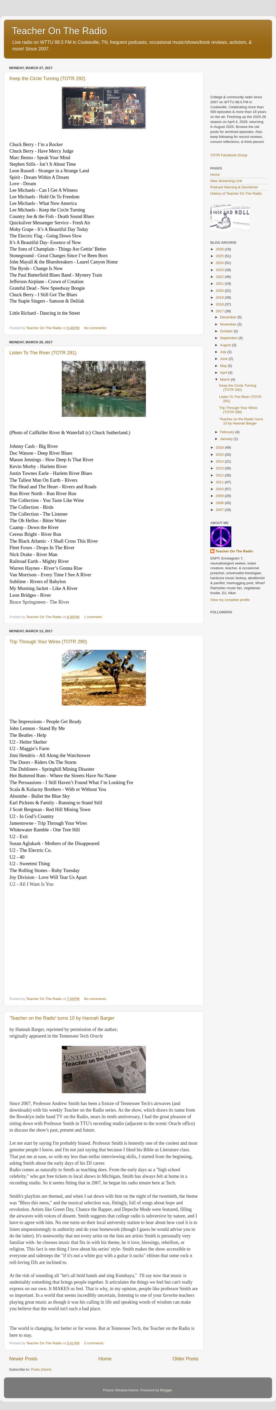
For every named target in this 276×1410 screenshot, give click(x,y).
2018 (220, 304)
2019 (220, 297)
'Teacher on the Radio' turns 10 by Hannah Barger (61, 1018)
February (227, 432)
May (224, 366)
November (228, 324)
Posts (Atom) (41, 1369)
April (224, 373)
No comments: (96, 328)
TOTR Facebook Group (228, 155)
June (224, 359)
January (227, 439)
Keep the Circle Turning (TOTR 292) (47, 78)
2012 (220, 475)
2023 (220, 270)
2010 (220, 489)
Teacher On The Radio (59, 30)
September (229, 338)
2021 (220, 284)
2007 (220, 510)
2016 (220, 447)
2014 (220, 461)
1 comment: (94, 617)
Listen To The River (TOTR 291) (42, 352)
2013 (220, 468)
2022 (220, 277)
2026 (220, 249)
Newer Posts (23, 1358)
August (226, 345)
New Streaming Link (226, 181)
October (227, 331)
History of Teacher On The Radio (236, 193)
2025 (220, 256)
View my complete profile (230, 600)
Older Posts (185, 1358)
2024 (220, 263)
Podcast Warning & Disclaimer (234, 187)
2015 (220, 455)
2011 (220, 482)
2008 (220, 503)
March (225, 379)
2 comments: (94, 1343)
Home (104, 1358)
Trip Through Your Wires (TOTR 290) (48, 641)
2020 (220, 291)
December (228, 317)
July (223, 352)
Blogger (166, 1390)
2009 (220, 496)
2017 (220, 311)
